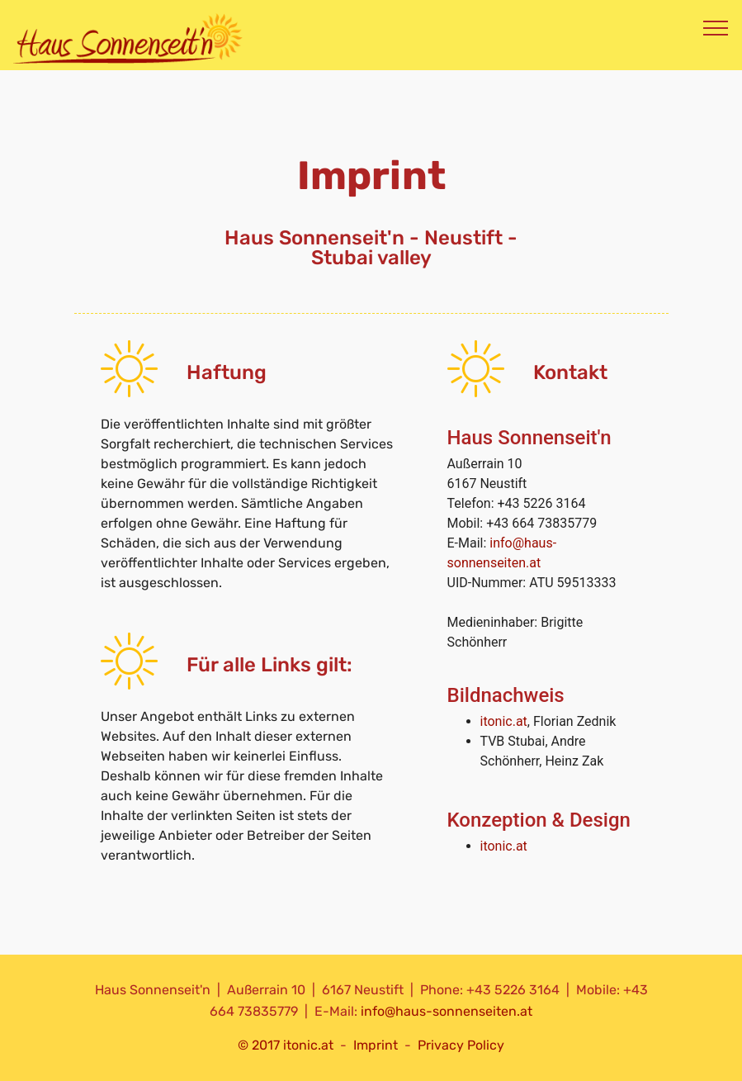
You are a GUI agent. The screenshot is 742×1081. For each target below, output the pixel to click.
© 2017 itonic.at (285, 1045)
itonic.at (503, 721)
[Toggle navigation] (716, 27)
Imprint (375, 1045)
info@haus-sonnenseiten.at (446, 1011)
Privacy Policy (461, 1045)
